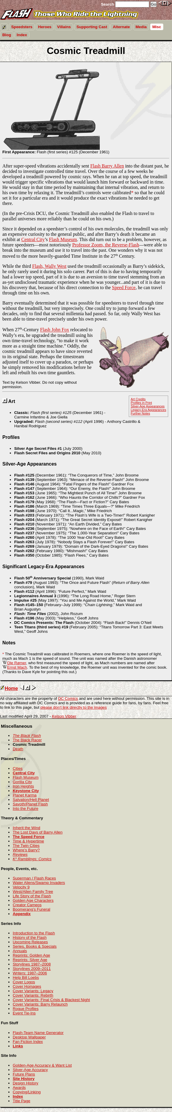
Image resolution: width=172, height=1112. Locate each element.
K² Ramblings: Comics (32, 859)
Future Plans (24, 1074)
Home (9, 688)
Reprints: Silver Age (30, 960)
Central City (33, 239)
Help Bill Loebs (26, 977)
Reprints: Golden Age (31, 955)
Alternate (121, 27)
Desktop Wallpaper (29, 1037)
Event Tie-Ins (24, 1013)
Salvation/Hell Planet (31, 799)
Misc (156, 27)
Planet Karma (24, 795)
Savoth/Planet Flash (30, 804)
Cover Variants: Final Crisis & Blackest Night (51, 1000)
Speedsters (22, 27)
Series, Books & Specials (35, 946)
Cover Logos (24, 982)
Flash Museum (63, 239)
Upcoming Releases (30, 942)
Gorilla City (22, 782)
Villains (64, 27)
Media (141, 27)
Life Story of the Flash (32, 896)
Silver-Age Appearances (148, 406)
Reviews (20, 854)
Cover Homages (27, 986)
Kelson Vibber (64, 716)
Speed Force (124, 287)
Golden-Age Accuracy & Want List (42, 1065)
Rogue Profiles (25, 1008)
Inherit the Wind (26, 828)
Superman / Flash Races (34, 878)
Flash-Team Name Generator (38, 1032)
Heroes (45, 27)
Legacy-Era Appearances (148, 410)
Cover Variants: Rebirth (33, 995)
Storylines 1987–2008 (32, 964)
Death (18, 749)
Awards (19, 1087)
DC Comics (68, 698)
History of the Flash (29, 937)
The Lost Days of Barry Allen (37, 832)
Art (11, 401)
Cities (17, 768)
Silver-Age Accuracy (30, 1070)
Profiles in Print (141, 402)
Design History (25, 1083)
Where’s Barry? (26, 850)
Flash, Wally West (49, 266)
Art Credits (138, 399)
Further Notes (140, 413)
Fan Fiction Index (28, 1041)
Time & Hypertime (28, 841)
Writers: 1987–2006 (30, 973)
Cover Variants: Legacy (33, 991)
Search (107, 4)
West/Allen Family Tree (33, 891)
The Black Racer (27, 740)
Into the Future (25, 808)
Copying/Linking (27, 1092)
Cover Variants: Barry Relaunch (40, 1004)
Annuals (20, 951)
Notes (8, 642)
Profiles (11, 437)
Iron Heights (23, 786)
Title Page (21, 1101)
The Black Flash (27, 735)
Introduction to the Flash (34, 933)
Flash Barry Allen (107, 165)
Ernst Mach (17, 667)
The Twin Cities (26, 845)
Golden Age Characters (33, 900)
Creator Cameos (27, 905)
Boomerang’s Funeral (31, 909)
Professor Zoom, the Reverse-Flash (105, 244)
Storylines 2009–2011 (32, 968)
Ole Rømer (16, 663)
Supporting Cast (91, 27)
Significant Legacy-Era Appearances (43, 566)
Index (22, 35)
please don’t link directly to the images (73, 707)
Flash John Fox (54, 329)
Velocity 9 (21, 887)
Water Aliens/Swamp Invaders (39, 882)
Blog (6, 35)
